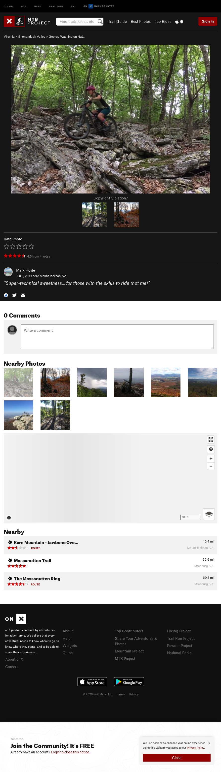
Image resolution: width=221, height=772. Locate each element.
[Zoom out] (211, 466)
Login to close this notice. (70, 752)
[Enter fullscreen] (211, 439)
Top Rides (163, 21)
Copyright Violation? (110, 198)
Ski (73, 6)
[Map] (110, 477)
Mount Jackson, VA (53, 276)
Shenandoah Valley (31, 36)
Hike (37, 6)
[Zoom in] (211, 458)
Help (67, 638)
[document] (177, 751)
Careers (11, 666)
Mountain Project (129, 651)
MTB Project (125, 658)
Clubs (68, 652)
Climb (8, 6)
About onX (14, 659)
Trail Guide (117, 21)
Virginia (9, 36)
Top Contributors (129, 631)
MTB (24, 6)
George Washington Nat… (67, 36)
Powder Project (179, 645)
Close (176, 757)
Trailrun (56, 6)
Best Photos (141, 21)
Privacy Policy (195, 747)
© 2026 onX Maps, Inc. (98, 694)
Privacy (134, 694)
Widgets (70, 645)
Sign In (208, 21)
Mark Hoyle (25, 270)
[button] (6, 294)
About (68, 631)
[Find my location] (211, 449)
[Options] (209, 514)
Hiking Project (179, 631)
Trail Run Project (181, 638)
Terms (121, 694)
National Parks (179, 652)
